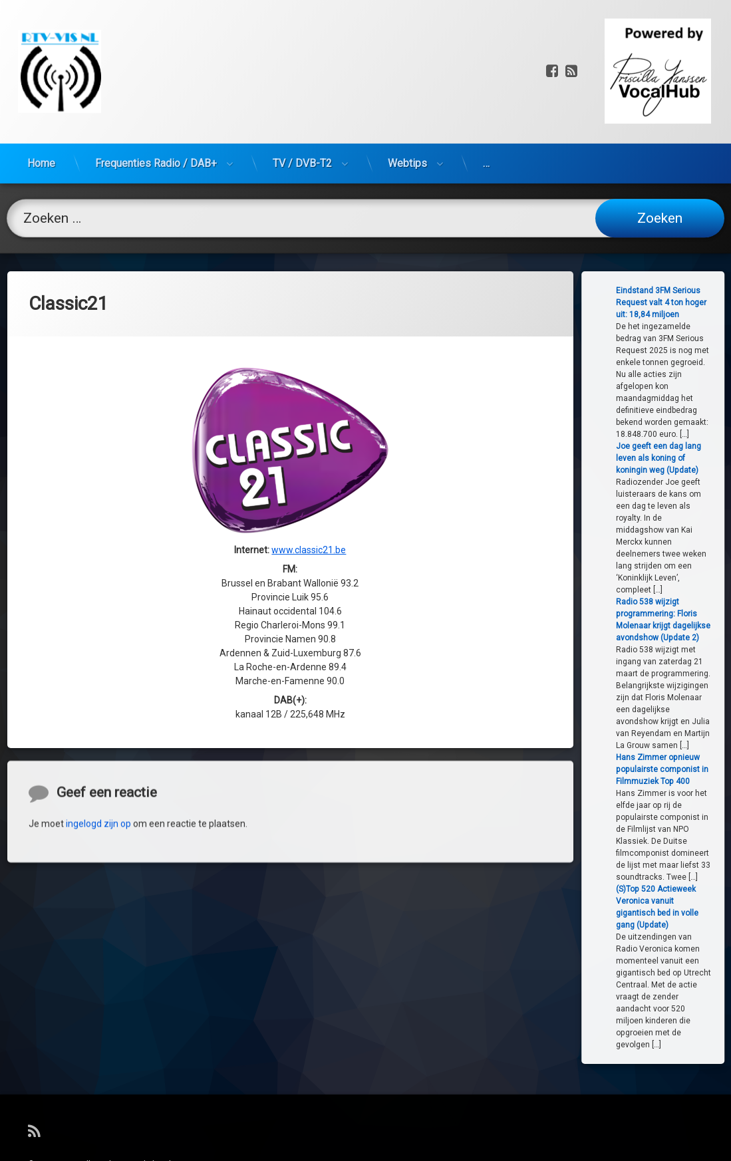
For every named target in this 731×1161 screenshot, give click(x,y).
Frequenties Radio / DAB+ (156, 89)
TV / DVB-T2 (302, 89)
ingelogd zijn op (98, 893)
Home (41, 89)
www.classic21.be (308, 409)
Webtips (407, 89)
